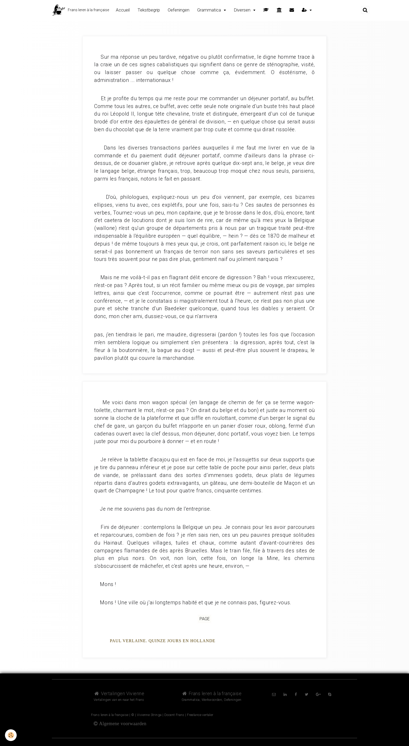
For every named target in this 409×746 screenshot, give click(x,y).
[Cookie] (11, 735)
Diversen (242, 10)
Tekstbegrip (148, 10)
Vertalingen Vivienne (119, 693)
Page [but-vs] (205, 619)
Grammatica (209, 10)
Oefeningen (178, 10)
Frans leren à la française (212, 693)
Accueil (123, 10)
